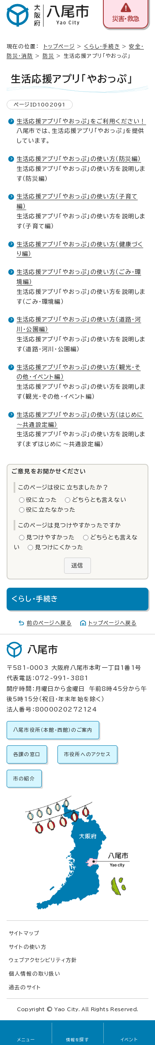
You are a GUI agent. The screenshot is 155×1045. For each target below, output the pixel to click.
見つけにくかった (59, 547)
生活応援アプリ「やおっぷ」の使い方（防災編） (79, 159)
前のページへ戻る (49, 623)
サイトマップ (24, 933)
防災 (48, 56)
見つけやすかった (50, 537)
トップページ (59, 46)
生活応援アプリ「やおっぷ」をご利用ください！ (81, 121)
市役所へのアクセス (87, 754)
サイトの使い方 (28, 947)
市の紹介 (24, 778)
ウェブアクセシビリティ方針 (43, 960)
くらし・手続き (101, 46)
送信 (77, 565)
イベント (129, 1040)
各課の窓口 (27, 754)
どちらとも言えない (99, 500)
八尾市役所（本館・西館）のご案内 (53, 730)
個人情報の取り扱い (35, 973)
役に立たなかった (51, 510)
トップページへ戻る (112, 623)
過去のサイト (25, 987)
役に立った (41, 500)
